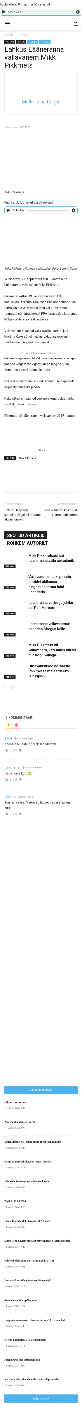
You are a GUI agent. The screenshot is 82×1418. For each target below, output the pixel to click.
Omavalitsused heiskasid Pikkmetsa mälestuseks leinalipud (49, 671)
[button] (76, 24)
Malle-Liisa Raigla (41, 102)
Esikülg (21, 41)
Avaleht (9, 35)
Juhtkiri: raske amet (15, 1102)
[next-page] (14, 687)
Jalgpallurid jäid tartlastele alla (22, 1359)
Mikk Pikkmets (27, 458)
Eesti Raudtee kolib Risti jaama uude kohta (61, 512)
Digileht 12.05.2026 (15, 1201)
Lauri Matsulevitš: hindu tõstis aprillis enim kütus (32, 1141)
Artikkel (22, 35)
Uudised (45, 41)
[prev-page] (7, 687)
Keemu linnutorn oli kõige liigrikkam (25, 1339)
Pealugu (33, 41)
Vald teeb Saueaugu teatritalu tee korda (26, 1181)
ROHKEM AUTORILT (27, 543)
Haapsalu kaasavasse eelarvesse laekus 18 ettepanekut (34, 1320)
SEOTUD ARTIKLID (26, 535)
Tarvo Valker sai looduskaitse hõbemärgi (27, 1280)
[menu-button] (7, 24)
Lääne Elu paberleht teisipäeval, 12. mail (27, 1221)
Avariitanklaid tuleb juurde (19, 1122)
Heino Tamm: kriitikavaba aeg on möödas (27, 1161)
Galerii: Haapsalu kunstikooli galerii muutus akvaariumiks (22, 514)
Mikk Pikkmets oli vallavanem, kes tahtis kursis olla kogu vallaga (52, 650)
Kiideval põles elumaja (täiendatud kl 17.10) (29, 1260)
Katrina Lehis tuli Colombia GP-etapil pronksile (31, 1379)
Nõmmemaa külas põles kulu (20, 1300)
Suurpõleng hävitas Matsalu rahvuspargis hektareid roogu (37, 1240)
